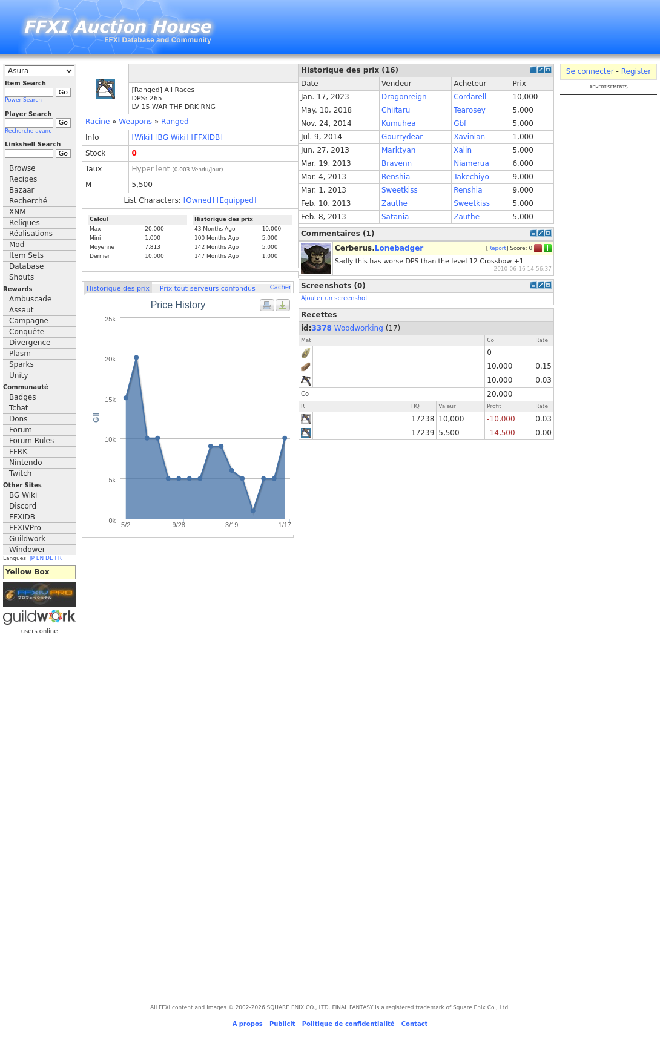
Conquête (26, 332)
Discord (22, 506)
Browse (22, 168)
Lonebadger (399, 248)
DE (49, 558)
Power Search (23, 100)
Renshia (395, 177)
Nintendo (25, 462)
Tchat (18, 408)
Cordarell (470, 97)
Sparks (21, 364)
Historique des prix (118, 288)
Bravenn (396, 163)
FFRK (18, 451)
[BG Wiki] (172, 137)
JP (32, 558)
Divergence (29, 342)
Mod (16, 244)
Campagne (28, 321)
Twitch (20, 473)
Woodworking (358, 328)
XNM (17, 212)
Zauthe (394, 203)
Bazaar (22, 190)
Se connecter (590, 71)
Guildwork (27, 539)
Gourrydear (402, 137)
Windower (27, 549)
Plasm (20, 353)
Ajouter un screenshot (334, 298)
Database (26, 266)
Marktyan (398, 150)
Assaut (21, 310)
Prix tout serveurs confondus (208, 288)
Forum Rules (31, 440)
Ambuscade (30, 299)
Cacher (280, 287)
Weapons (135, 121)
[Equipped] (237, 200)
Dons (18, 419)
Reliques (24, 223)
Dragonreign (404, 97)
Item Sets (26, 255)
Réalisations (31, 233)
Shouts (21, 277)
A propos (248, 1024)
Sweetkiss (399, 190)
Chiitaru (395, 110)
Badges (22, 397)
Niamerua (471, 163)
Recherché (28, 201)
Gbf (460, 123)
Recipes (23, 179)
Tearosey (470, 110)
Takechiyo (471, 177)
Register (636, 71)
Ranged (175, 121)
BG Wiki (23, 495)
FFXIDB (22, 517)
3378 (322, 328)
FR (58, 558)
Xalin (463, 150)
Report (497, 248)
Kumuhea (398, 123)
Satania (395, 216)
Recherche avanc (28, 131)
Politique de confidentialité (348, 1024)
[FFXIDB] (206, 137)
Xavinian (469, 137)
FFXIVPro (25, 528)
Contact (414, 1024)
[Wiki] (142, 137)
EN (40, 558)
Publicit (282, 1024)
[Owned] (198, 200)
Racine (97, 121)
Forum (20, 430)
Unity (18, 375)
